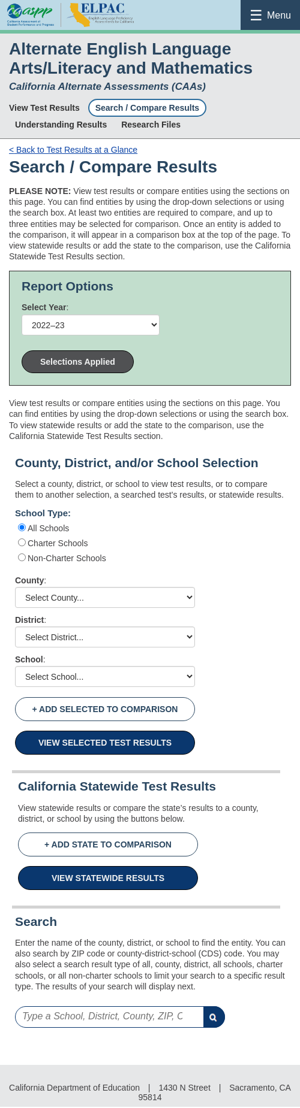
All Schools (48, 528)
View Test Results (44, 108)
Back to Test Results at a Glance (73, 150)
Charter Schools (58, 543)
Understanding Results (61, 124)
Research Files (151, 124)
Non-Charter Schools (67, 558)
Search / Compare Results (147, 108)
